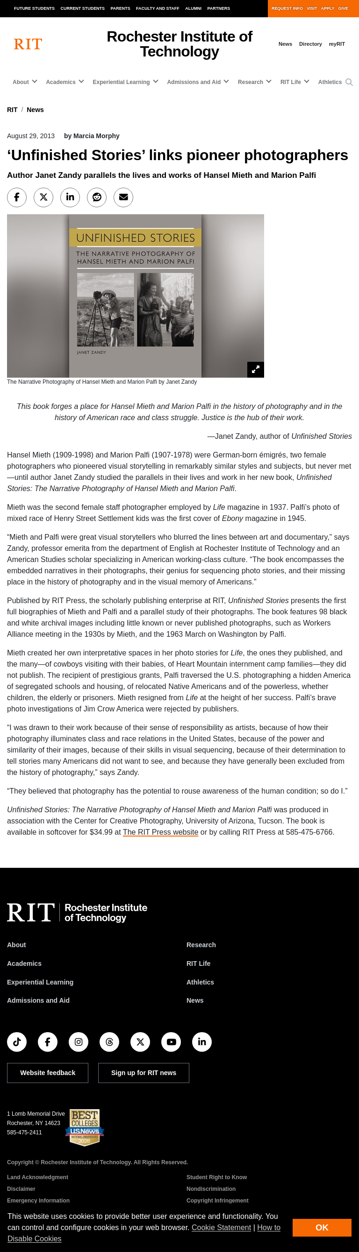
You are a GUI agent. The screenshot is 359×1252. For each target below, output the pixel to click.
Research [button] (250, 82)
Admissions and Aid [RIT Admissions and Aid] (38, 1000)
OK (322, 1227)
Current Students (83, 8)
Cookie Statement (221, 1227)
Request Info (287, 8)
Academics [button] (60, 82)
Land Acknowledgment (37, 1177)
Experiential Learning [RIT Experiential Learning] (40, 982)
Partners (219, 8)
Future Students (34, 8)
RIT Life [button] (290, 82)
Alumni (193, 8)
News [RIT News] (195, 1000)
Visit (312, 8)
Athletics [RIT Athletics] (200, 982)
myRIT (337, 44)
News (285, 44)
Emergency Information (38, 1200)
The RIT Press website (161, 832)
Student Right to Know (217, 1177)
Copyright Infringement (218, 1200)
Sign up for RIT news (143, 1072)
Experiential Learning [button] (121, 82)
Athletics (330, 82)
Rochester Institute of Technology (179, 44)
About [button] (21, 82)
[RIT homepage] (28, 44)
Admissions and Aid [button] (194, 82)
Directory (310, 44)
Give (343, 8)
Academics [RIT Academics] (24, 963)
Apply (328, 8)
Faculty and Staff (158, 8)
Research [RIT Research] (201, 945)
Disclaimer (21, 1189)
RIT (12, 109)
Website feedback (47, 1072)
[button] (349, 82)
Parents (120, 8)
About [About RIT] (16, 945)
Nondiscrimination (211, 1189)
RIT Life (198, 963)
